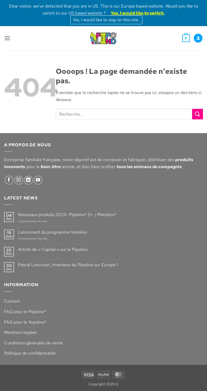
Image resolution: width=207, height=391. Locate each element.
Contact (12, 301)
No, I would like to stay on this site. (106, 20)
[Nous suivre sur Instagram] (18, 180)
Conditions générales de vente (33, 343)
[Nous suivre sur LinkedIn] (28, 180)
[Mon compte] (198, 38)
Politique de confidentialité (30, 353)
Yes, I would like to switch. (138, 13)
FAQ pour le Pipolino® (25, 311)
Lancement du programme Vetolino (52, 232)
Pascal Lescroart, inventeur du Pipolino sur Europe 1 (68, 264)
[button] (7, 38)
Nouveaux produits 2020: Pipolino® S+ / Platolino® (67, 214)
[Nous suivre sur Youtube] (38, 180)
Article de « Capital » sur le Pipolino (53, 249)
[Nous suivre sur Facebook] (9, 180)
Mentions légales (20, 332)
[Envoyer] (197, 114)
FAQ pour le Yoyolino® (25, 322)
